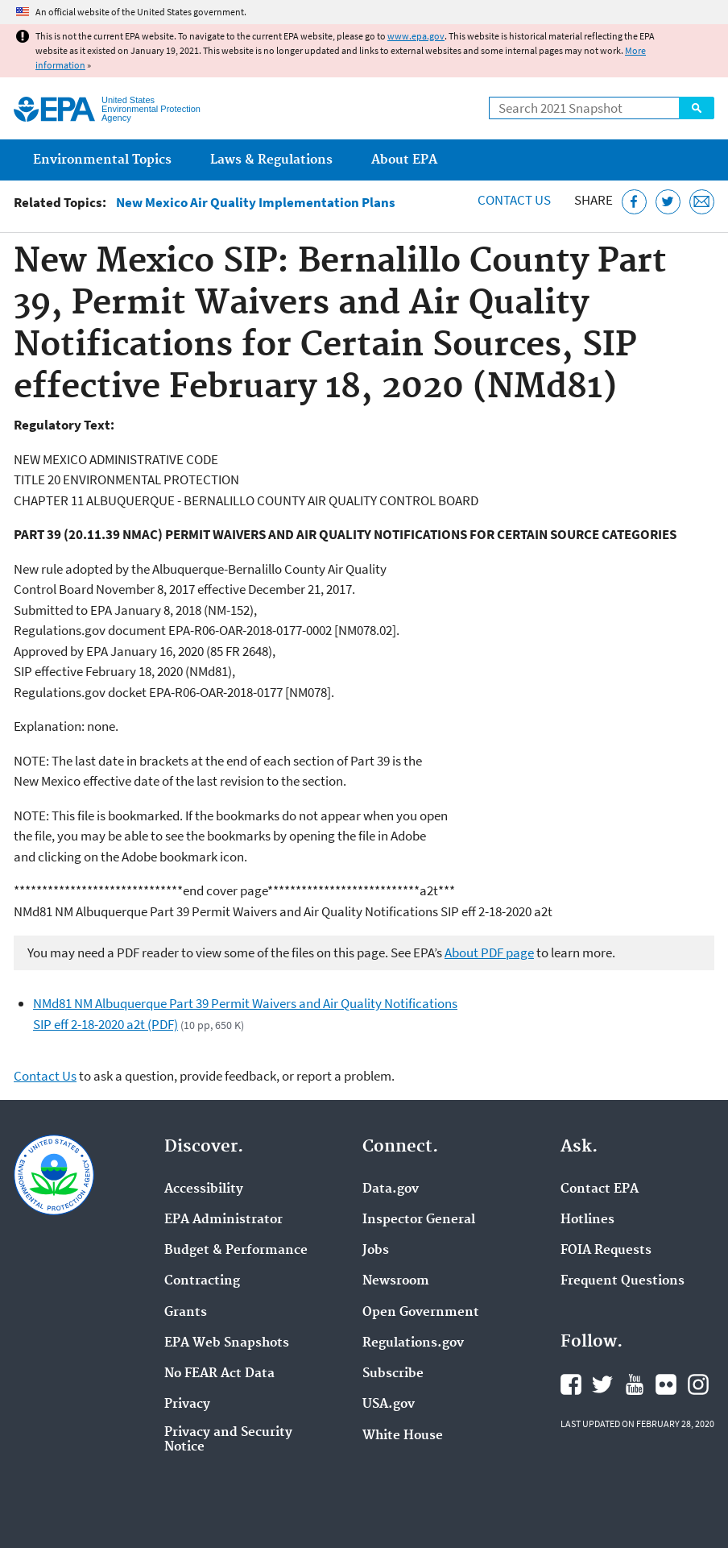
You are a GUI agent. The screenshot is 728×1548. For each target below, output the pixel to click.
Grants (185, 1312)
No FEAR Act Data (219, 1374)
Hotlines (587, 1220)
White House (402, 1436)
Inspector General (418, 1220)
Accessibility (203, 1189)
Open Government (420, 1312)
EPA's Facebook (570, 1384)
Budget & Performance (236, 1250)
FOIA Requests (605, 1250)
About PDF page (489, 952)
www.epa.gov (416, 36)
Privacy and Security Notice (228, 1440)
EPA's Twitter (602, 1384)
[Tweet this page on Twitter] (668, 201)
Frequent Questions (622, 1281)
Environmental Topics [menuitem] (102, 160)
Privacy (187, 1404)
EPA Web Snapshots (226, 1343)
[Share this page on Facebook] (634, 201)
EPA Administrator (223, 1220)
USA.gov (388, 1404)
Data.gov (390, 1189)
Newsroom (395, 1281)
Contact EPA (599, 1189)
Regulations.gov (413, 1343)
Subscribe (393, 1374)
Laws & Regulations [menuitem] (271, 160)
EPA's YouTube (634, 1384)
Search (696, 108)
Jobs (375, 1250)
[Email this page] (701, 201)
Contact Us (514, 200)
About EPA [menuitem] (404, 160)
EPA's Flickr (666, 1384)
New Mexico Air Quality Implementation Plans (255, 202)
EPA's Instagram (698, 1384)
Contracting (202, 1281)
